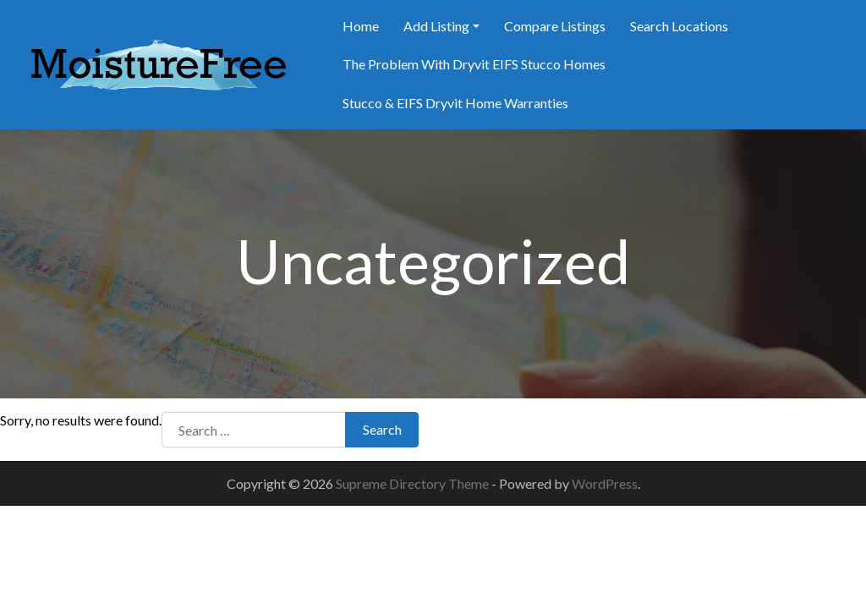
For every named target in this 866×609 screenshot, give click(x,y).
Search (382, 429)
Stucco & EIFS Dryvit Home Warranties (455, 103)
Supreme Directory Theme (413, 483)
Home (361, 26)
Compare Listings (555, 26)
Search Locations (679, 26)
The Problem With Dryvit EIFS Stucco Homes (474, 64)
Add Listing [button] (436, 26)
